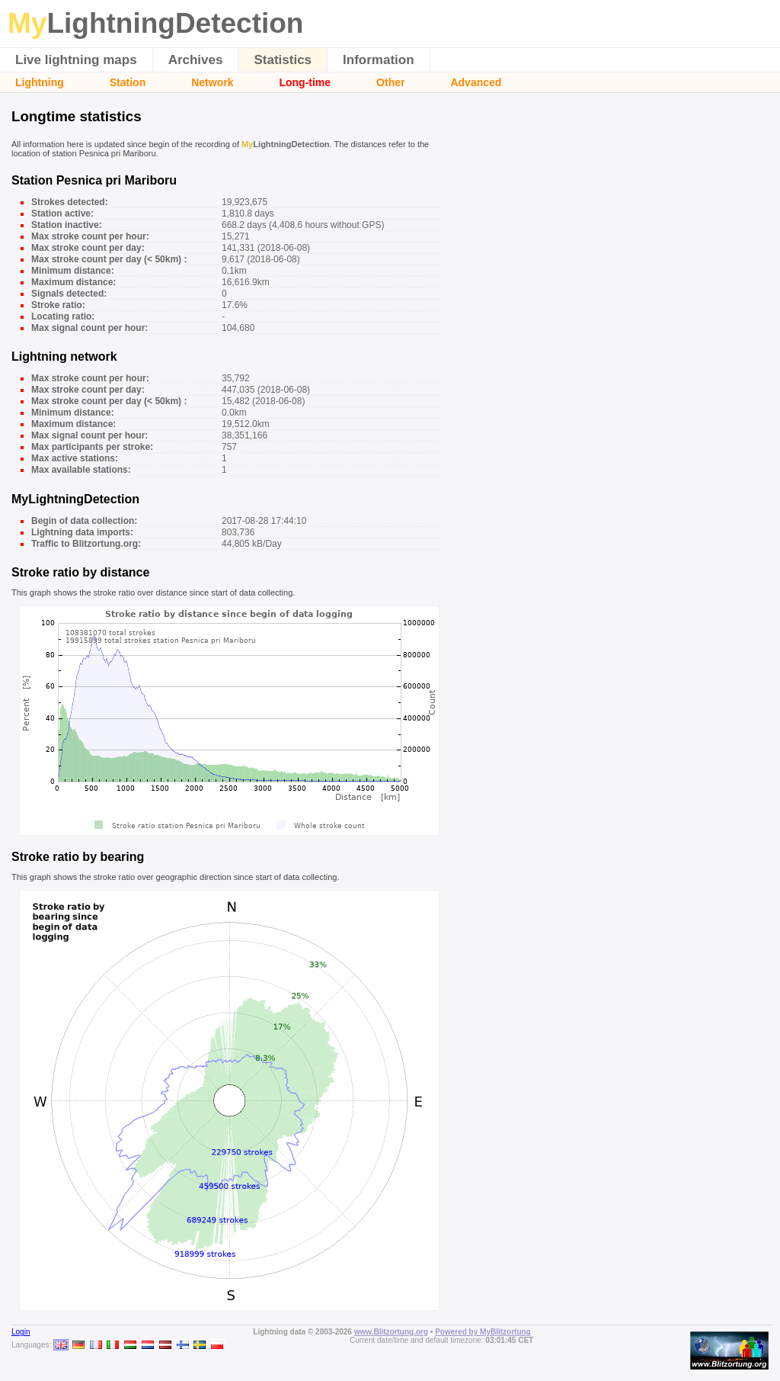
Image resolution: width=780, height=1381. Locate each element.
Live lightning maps (76, 60)
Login (20, 1332)
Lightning (39, 82)
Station (127, 82)
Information (378, 60)
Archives (195, 60)
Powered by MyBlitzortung (483, 1332)
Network (212, 82)
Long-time (305, 82)
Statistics (283, 60)
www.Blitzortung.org (391, 1332)
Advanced (475, 82)
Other (390, 82)
